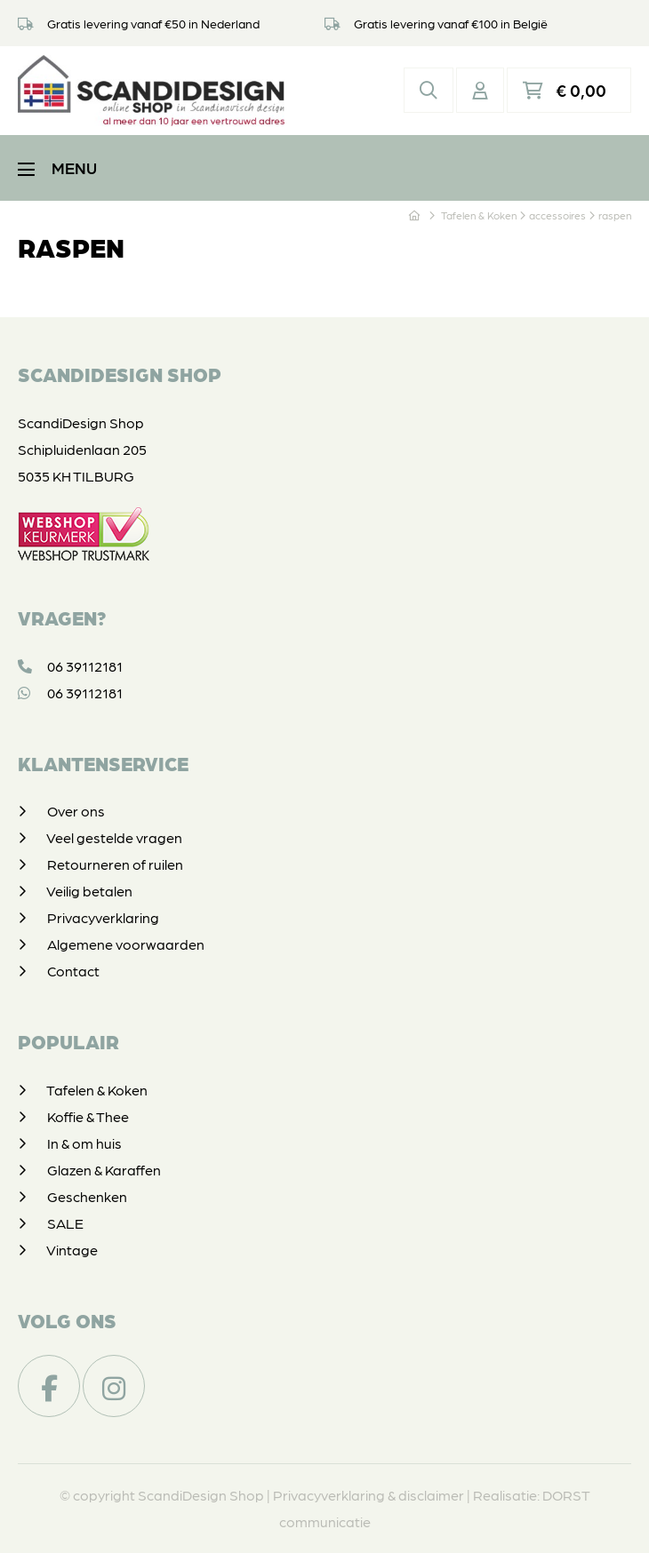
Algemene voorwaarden (125, 944)
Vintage (72, 1249)
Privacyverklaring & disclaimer (368, 1494)
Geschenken (87, 1196)
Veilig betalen (89, 890)
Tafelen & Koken (97, 1089)
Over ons (76, 810)
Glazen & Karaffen (104, 1169)
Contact (73, 970)
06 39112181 (70, 665)
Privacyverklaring (103, 917)
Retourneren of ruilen (115, 864)
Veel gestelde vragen (114, 837)
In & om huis (84, 1143)
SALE (65, 1223)
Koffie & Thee (88, 1116)
